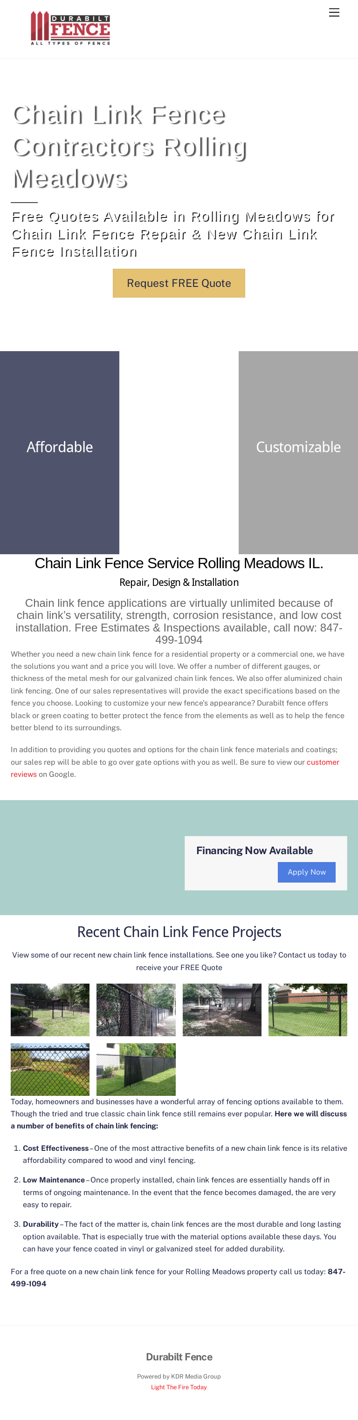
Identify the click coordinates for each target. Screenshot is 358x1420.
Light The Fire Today (179, 1387)
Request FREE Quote (179, 283)
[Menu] (334, 13)
